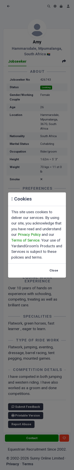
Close (54, 270)
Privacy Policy (29, 234)
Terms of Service (25, 240)
